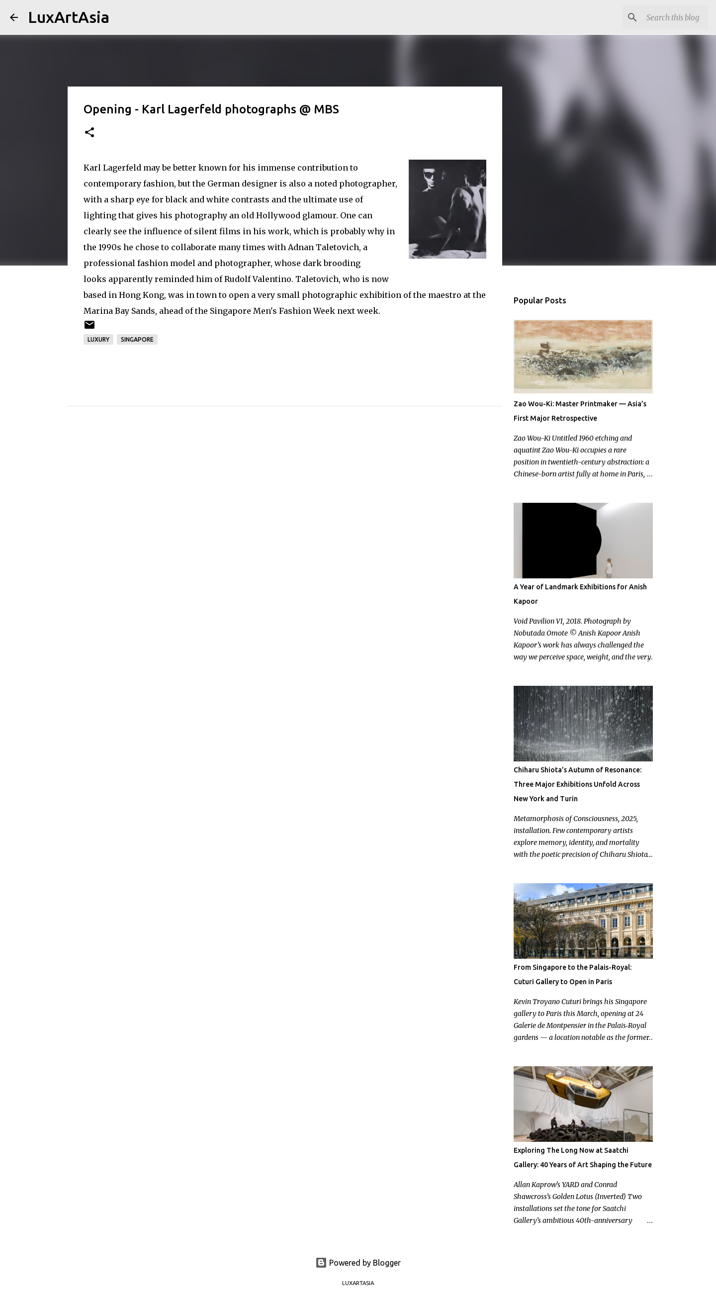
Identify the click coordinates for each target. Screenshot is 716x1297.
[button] (89, 133)
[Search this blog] (656, 17)
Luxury (98, 339)
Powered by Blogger (358, 1262)
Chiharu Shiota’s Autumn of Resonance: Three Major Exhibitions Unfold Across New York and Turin (577, 784)
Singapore (137, 339)
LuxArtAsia (68, 17)
